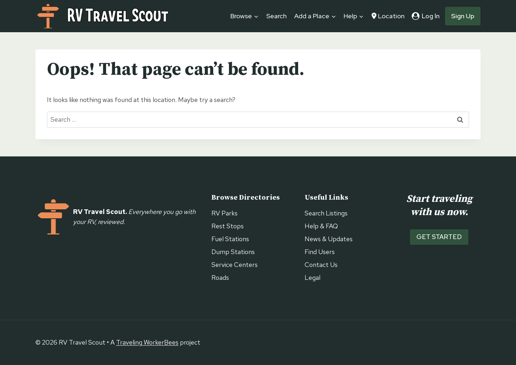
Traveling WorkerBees (147, 342)
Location (388, 16)
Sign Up (462, 16)
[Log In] (426, 16)
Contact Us (321, 265)
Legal (312, 277)
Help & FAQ (321, 226)
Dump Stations (233, 252)
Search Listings (326, 213)
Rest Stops (227, 226)
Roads (220, 277)
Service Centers (234, 265)
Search (276, 16)
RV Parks (224, 213)
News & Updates (329, 239)
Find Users (320, 252)
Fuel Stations (230, 239)
